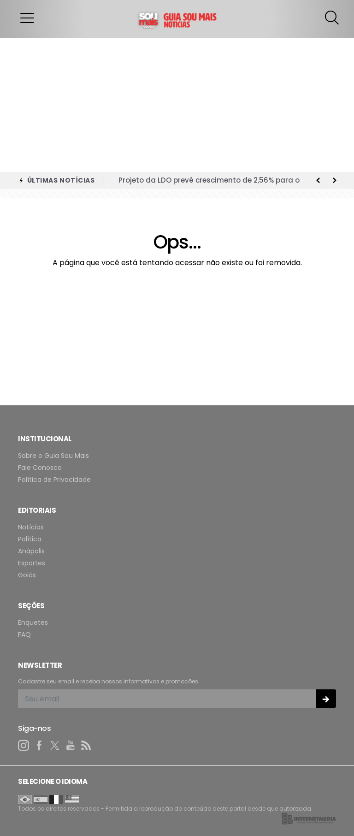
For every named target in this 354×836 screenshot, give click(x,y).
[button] (27, 17)
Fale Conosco (40, 468)
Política (29, 539)
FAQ (24, 635)
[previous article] (334, 180)
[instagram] (23, 745)
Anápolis (31, 551)
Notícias (31, 527)
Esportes (31, 563)
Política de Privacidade (54, 480)
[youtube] (70, 745)
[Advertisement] (177, 102)
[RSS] (86, 745)
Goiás (27, 575)
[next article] (318, 180)
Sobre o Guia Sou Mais (53, 456)
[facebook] (39, 745)
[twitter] (54, 745)
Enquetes (33, 623)
